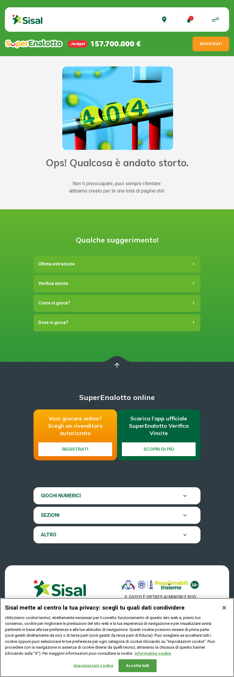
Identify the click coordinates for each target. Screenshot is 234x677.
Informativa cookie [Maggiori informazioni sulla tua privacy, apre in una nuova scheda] (153, 653)
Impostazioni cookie (93, 666)
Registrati (75, 449)
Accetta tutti (138, 666)
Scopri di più (159, 449)
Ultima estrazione (56, 263)
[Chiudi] (224, 608)
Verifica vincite (53, 283)
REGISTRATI (211, 44)
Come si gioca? (54, 303)
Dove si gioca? (53, 322)
